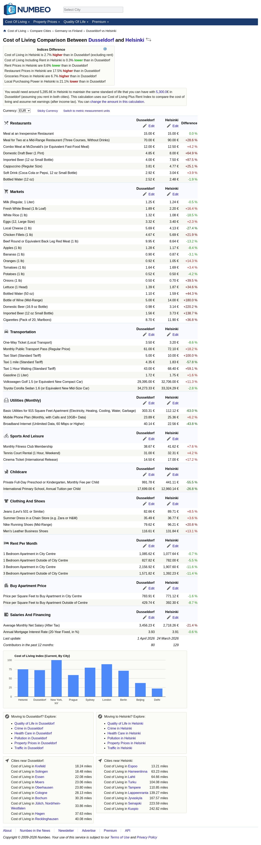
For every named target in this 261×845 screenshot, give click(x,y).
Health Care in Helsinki (124, 733)
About (7, 830)
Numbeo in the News (35, 830)
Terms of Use (120, 837)
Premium (99, 22)
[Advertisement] (227, 54)
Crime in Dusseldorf (28, 728)
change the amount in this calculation (117, 101)
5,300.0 (161, 92)
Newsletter (66, 830)
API (127, 830)
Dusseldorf (101, 40)
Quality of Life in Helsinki (125, 723)
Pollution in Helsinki (121, 738)
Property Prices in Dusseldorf (35, 743)
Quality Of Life (75, 22)
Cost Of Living (16, 22)
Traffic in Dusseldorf (28, 748)
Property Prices (45, 22)
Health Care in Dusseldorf (33, 733)
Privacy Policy (147, 837)
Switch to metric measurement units (86, 110)
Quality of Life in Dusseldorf (34, 723)
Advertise (89, 830)
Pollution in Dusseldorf (30, 738)
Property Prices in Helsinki (126, 743)
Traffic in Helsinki (119, 748)
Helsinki (134, 40)
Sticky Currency (47, 110)
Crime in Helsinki (119, 728)
